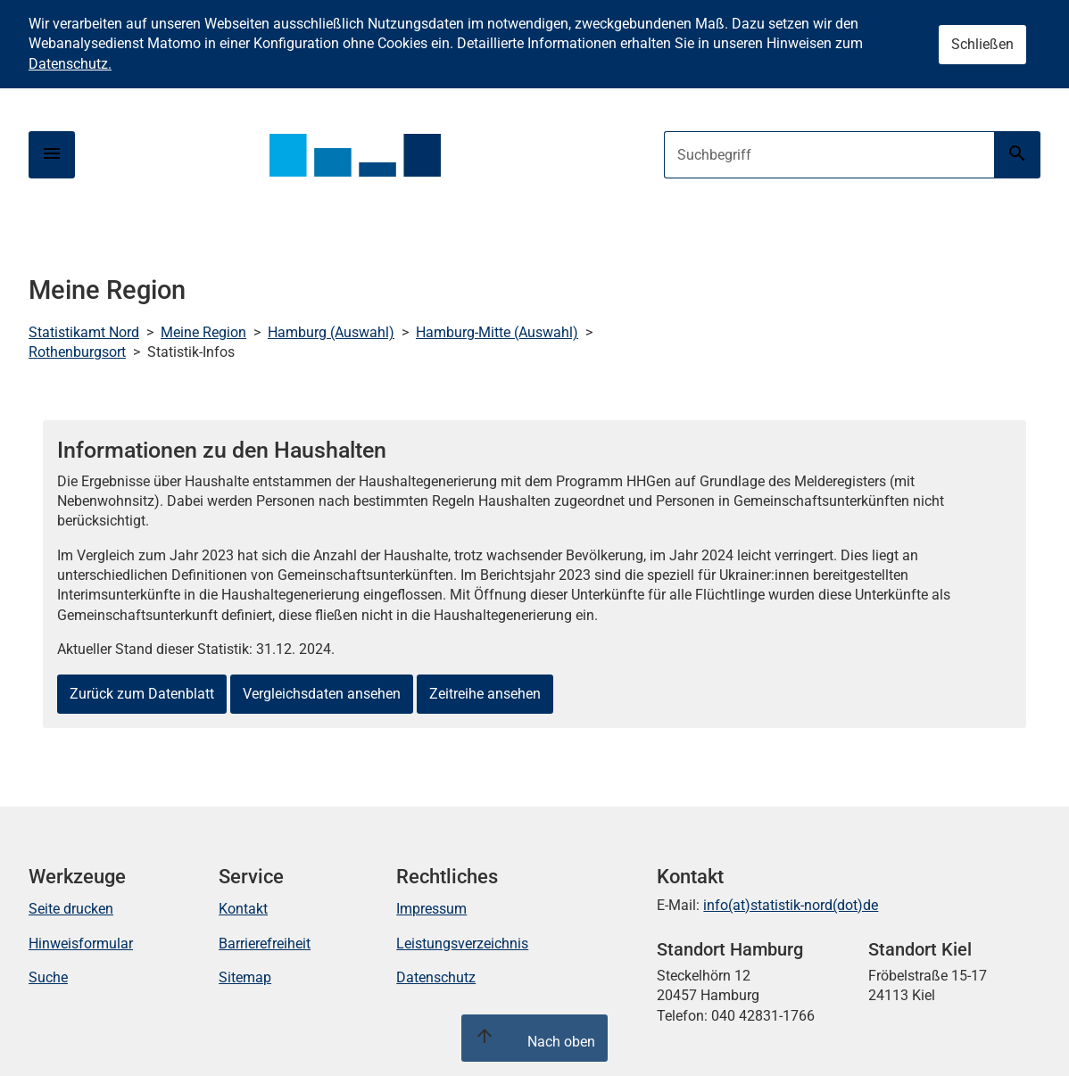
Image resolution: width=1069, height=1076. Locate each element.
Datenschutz (436, 977)
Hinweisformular (81, 943)
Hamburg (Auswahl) (331, 332)
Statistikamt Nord (84, 332)
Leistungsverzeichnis (462, 943)
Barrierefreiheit (265, 943)
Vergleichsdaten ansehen (322, 693)
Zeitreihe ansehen (485, 693)
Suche (48, 977)
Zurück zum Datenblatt (142, 693)
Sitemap (245, 977)
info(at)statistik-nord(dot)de (790, 905)
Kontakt (243, 908)
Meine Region (203, 332)
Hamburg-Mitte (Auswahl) (497, 332)
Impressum (431, 908)
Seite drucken (71, 908)
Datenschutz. (70, 63)
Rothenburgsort (77, 351)
